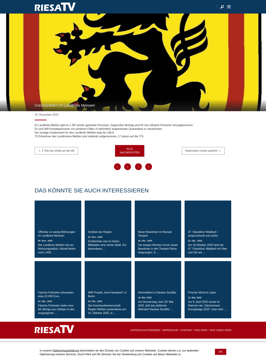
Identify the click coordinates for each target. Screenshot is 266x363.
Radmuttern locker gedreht (201, 154)
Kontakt (186, 333)
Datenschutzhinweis (145, 333)
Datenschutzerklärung (66, 350)
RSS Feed (201, 333)
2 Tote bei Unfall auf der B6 (58, 154)
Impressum (170, 333)
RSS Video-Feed (220, 333)
